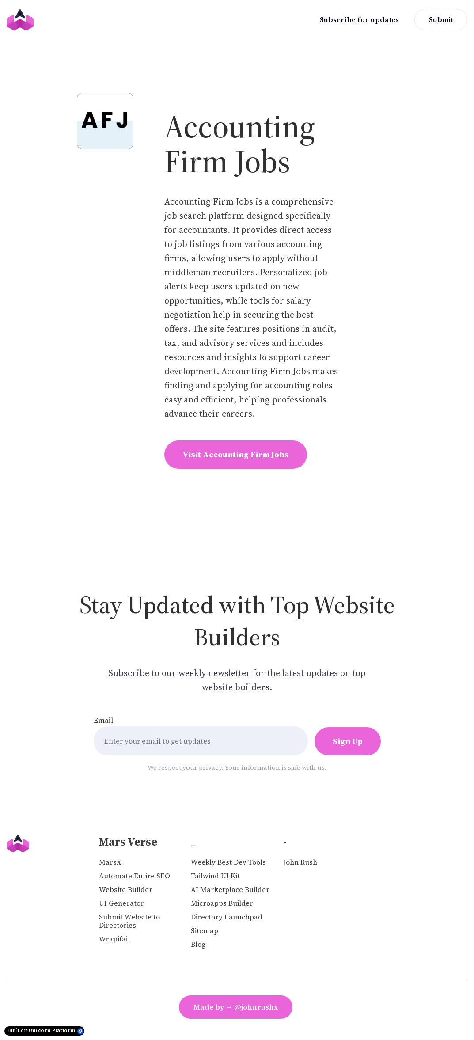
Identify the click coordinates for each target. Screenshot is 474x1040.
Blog (198, 944)
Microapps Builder (222, 903)
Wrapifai (113, 939)
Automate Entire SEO (134, 876)
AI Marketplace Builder (230, 889)
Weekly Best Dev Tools (228, 862)
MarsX (110, 862)
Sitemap (204, 930)
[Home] (22, 19)
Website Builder (125, 889)
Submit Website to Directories (129, 921)
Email (103, 720)
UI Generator (121, 903)
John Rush (300, 862)
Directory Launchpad (226, 917)
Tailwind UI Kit (215, 876)
